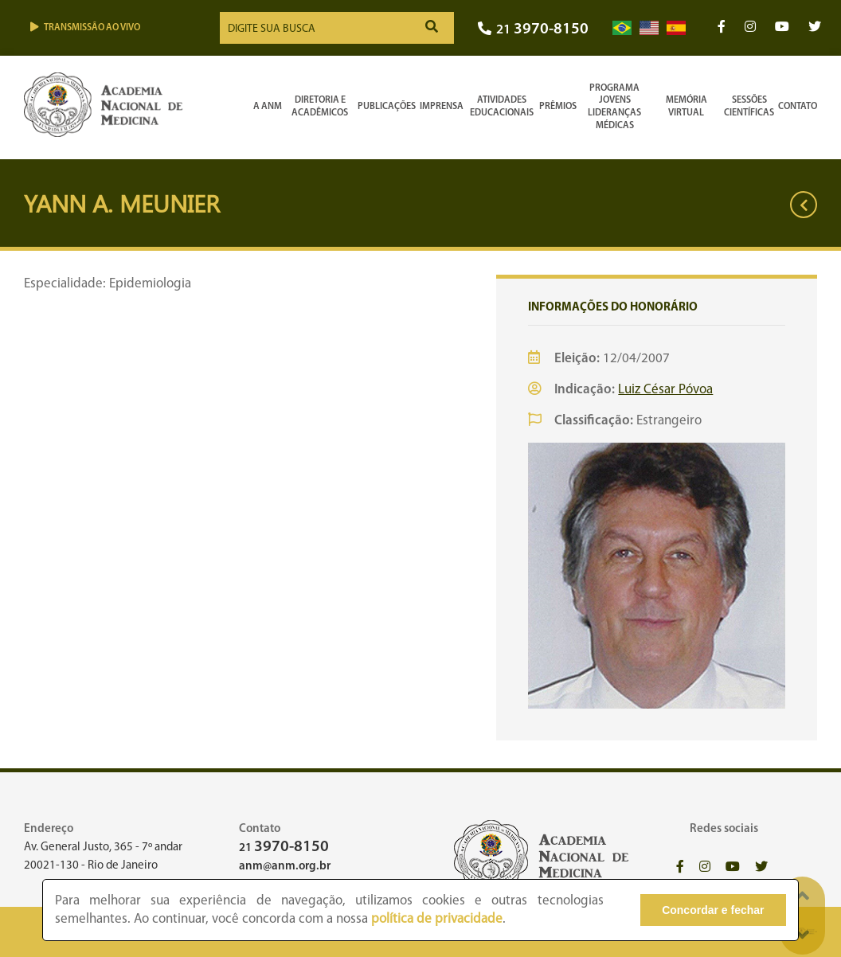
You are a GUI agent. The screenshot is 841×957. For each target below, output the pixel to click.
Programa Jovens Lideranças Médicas (614, 107)
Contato (797, 106)
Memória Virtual (686, 107)
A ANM (267, 106)
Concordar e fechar (713, 910)
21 (533, 30)
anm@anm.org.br (285, 867)
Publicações (387, 106)
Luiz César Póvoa (665, 389)
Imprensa (442, 106)
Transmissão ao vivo (85, 27)
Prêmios (558, 106)
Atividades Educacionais (502, 107)
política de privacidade (437, 919)
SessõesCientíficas (749, 107)
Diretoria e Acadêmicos (319, 107)
